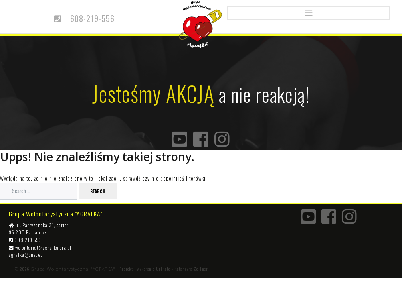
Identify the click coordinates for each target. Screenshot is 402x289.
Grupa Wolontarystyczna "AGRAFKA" (73, 269)
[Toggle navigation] (308, 13)
